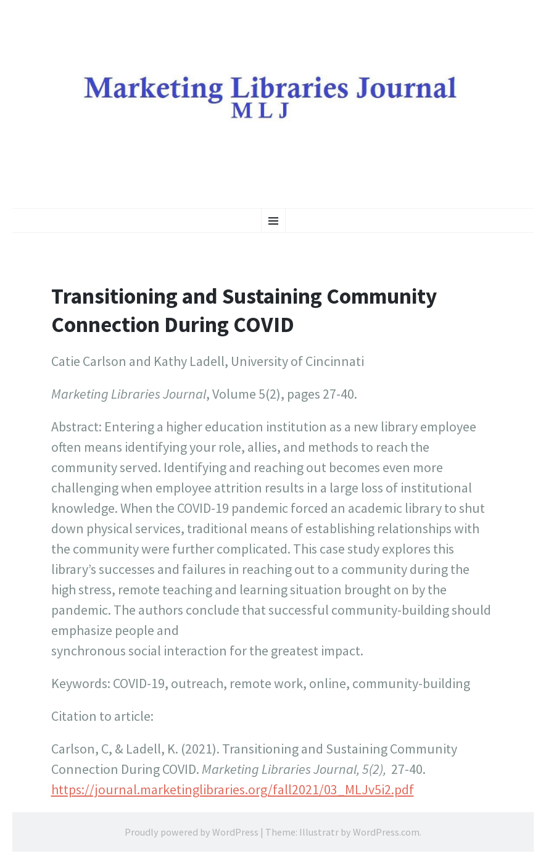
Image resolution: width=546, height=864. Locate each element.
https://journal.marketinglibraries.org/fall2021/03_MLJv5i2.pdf (232, 789)
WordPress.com (386, 832)
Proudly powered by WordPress (192, 832)
